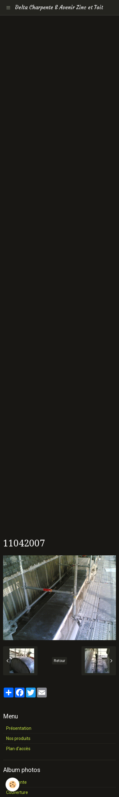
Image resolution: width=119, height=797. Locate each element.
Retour (59, 661)
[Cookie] (12, 784)
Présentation (18, 728)
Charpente (16, 782)
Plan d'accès (18, 748)
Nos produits (18, 738)
